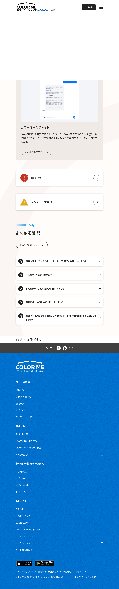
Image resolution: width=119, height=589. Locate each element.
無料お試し (88, 7)
